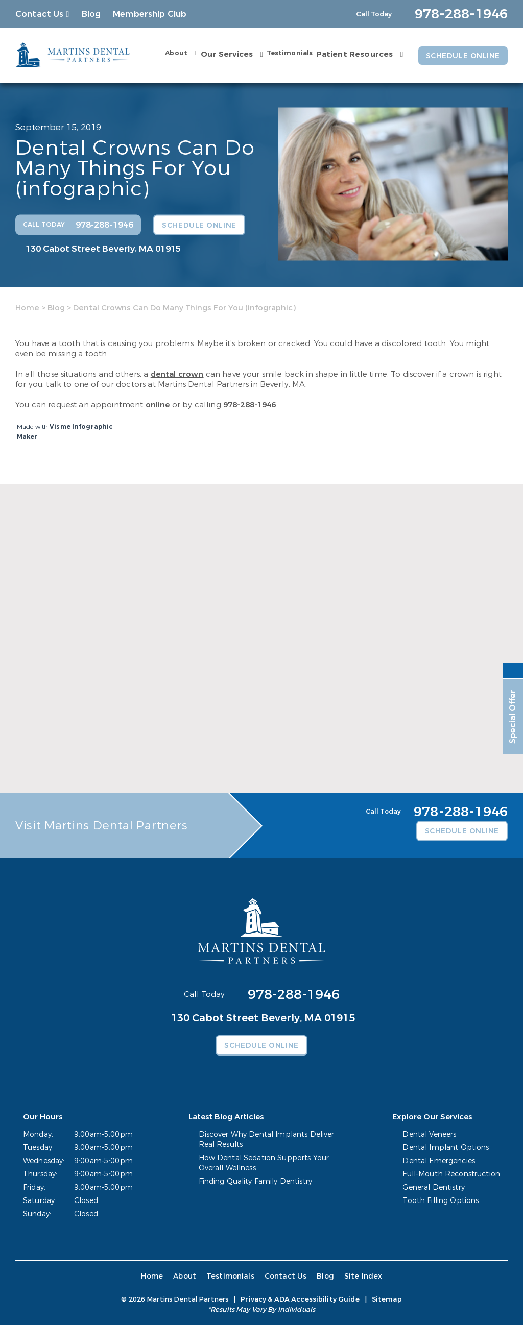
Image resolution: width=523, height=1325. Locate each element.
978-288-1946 (249, 405)
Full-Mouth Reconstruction (452, 1174)
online (158, 405)
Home (27, 308)
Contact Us (39, 14)
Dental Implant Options (446, 1147)
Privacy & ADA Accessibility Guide (300, 1299)
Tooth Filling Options (441, 1201)
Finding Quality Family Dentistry (255, 1181)
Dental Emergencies (439, 1161)
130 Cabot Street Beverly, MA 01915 (103, 248)
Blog (91, 14)
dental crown (177, 374)
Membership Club (149, 14)
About (176, 53)
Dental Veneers (430, 1134)
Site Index (363, 1276)
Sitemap (387, 1299)
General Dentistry (434, 1187)
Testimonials (289, 53)
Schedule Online (463, 56)
